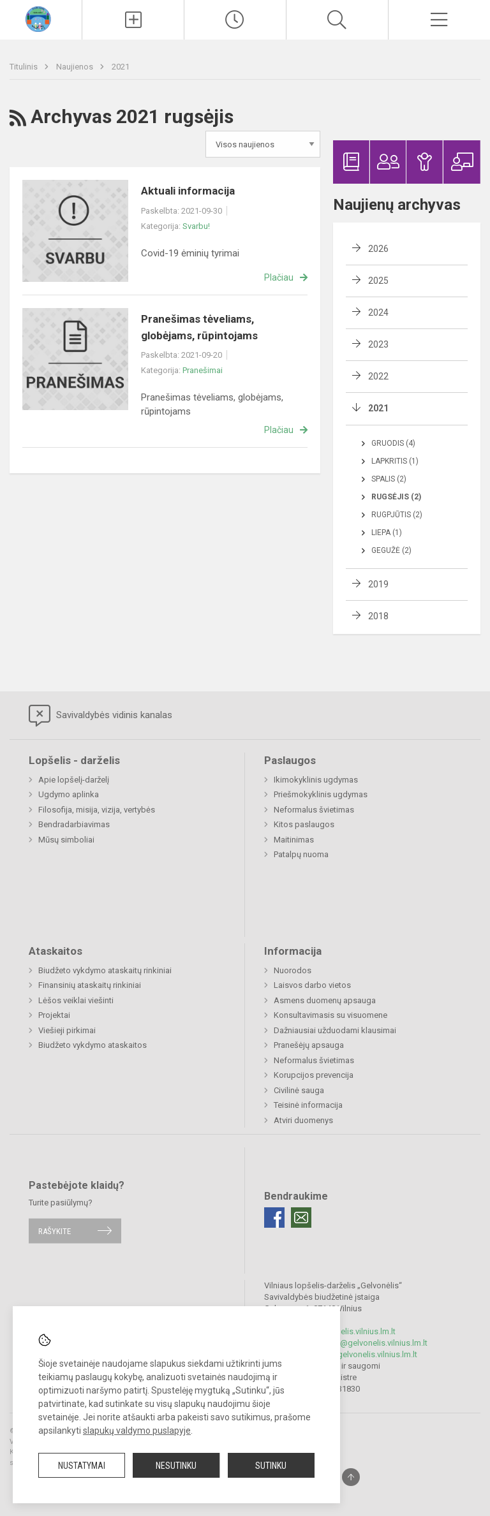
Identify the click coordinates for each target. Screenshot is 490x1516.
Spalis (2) (388, 479)
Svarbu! (196, 226)
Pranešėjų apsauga (309, 1045)
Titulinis (25, 66)
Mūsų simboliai (66, 839)
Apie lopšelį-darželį (73, 779)
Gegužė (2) (391, 550)
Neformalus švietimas (314, 809)
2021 (121, 66)
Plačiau (278, 277)
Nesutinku (176, 1466)
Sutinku (270, 1466)
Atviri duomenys (303, 1120)
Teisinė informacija (308, 1105)
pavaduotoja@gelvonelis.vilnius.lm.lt (350, 1354)
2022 (378, 376)
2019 (378, 584)
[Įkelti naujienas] (133, 20)
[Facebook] (274, 1217)
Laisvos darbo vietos (312, 985)
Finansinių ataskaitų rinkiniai (89, 985)
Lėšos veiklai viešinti (76, 1000)
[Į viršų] (351, 1477)
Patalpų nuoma (301, 854)
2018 (378, 616)
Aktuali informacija (188, 190)
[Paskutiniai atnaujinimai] (235, 20)
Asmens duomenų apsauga (325, 1000)
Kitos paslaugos (304, 824)
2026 (378, 249)
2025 (378, 281)
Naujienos (75, 66)
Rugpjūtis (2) (396, 514)
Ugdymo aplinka (68, 794)
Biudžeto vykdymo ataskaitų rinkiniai (105, 970)
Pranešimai (202, 370)
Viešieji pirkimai (67, 1030)
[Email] (301, 1217)
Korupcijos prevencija (313, 1075)
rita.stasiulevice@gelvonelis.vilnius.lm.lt (355, 1343)
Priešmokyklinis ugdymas (321, 794)
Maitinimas (294, 839)
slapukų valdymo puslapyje (137, 1430)
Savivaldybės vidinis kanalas (100, 715)
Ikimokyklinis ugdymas (316, 779)
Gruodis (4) (393, 443)
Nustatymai (81, 1466)
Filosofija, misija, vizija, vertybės (96, 809)
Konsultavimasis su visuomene (330, 1015)
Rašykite (54, 1230)
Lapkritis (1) (395, 461)
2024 (378, 312)
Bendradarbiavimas (74, 824)
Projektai (54, 1015)
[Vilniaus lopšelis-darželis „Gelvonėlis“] (41, 18)
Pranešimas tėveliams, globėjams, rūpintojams (199, 327)
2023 (378, 344)
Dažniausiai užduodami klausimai (335, 1030)
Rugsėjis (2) (396, 496)
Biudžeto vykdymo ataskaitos (92, 1045)
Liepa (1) (386, 532)
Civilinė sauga (299, 1090)
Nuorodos (292, 970)
